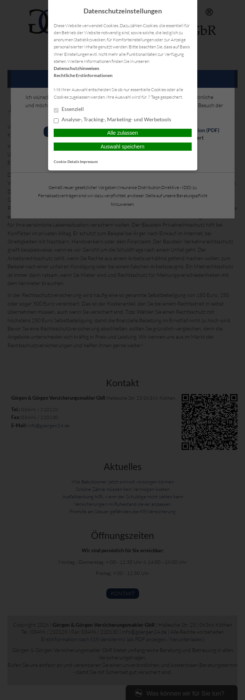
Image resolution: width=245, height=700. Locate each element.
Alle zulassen (122, 133)
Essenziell (69, 109)
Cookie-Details (66, 161)
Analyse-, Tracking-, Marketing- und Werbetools (112, 119)
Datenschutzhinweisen (76, 68)
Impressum (89, 161)
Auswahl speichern (123, 147)
